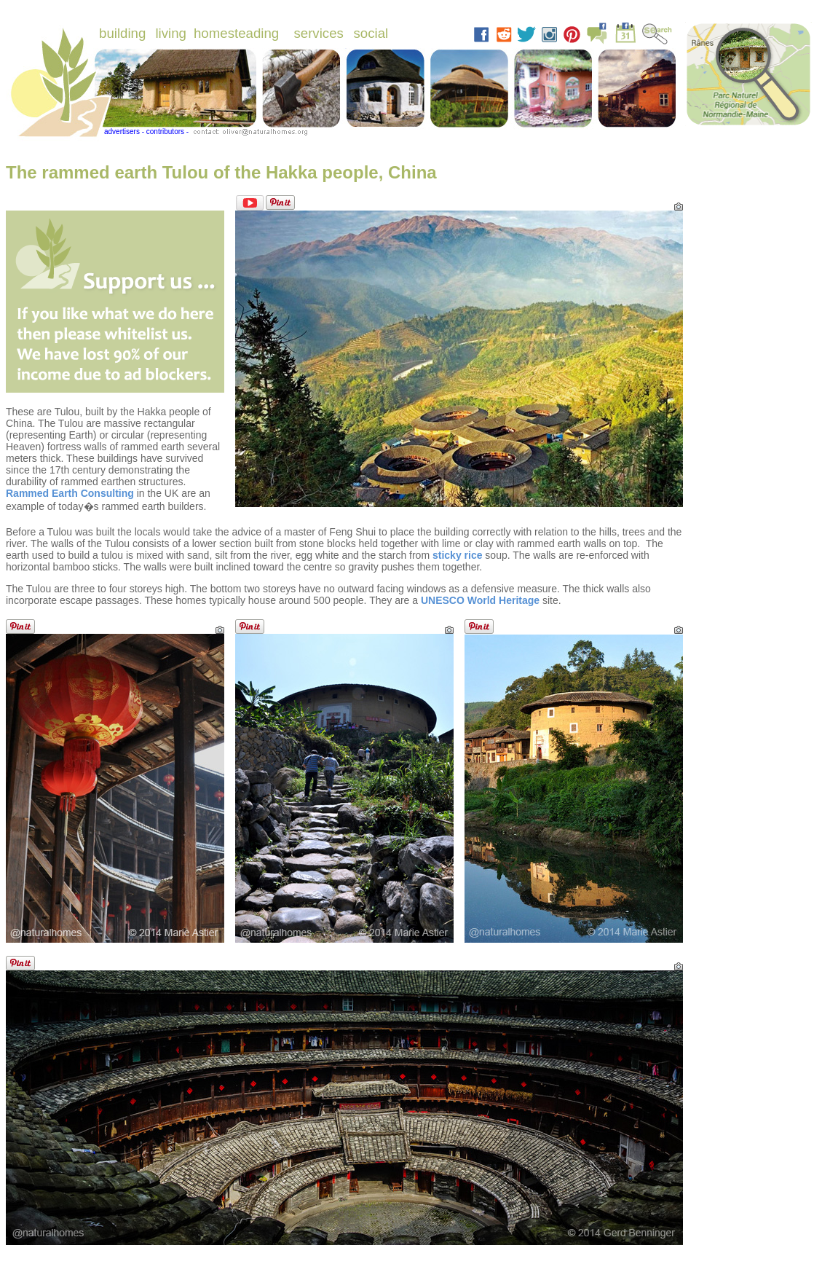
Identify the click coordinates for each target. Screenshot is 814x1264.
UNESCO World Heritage (480, 600)
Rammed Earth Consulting (70, 493)
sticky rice (457, 555)
